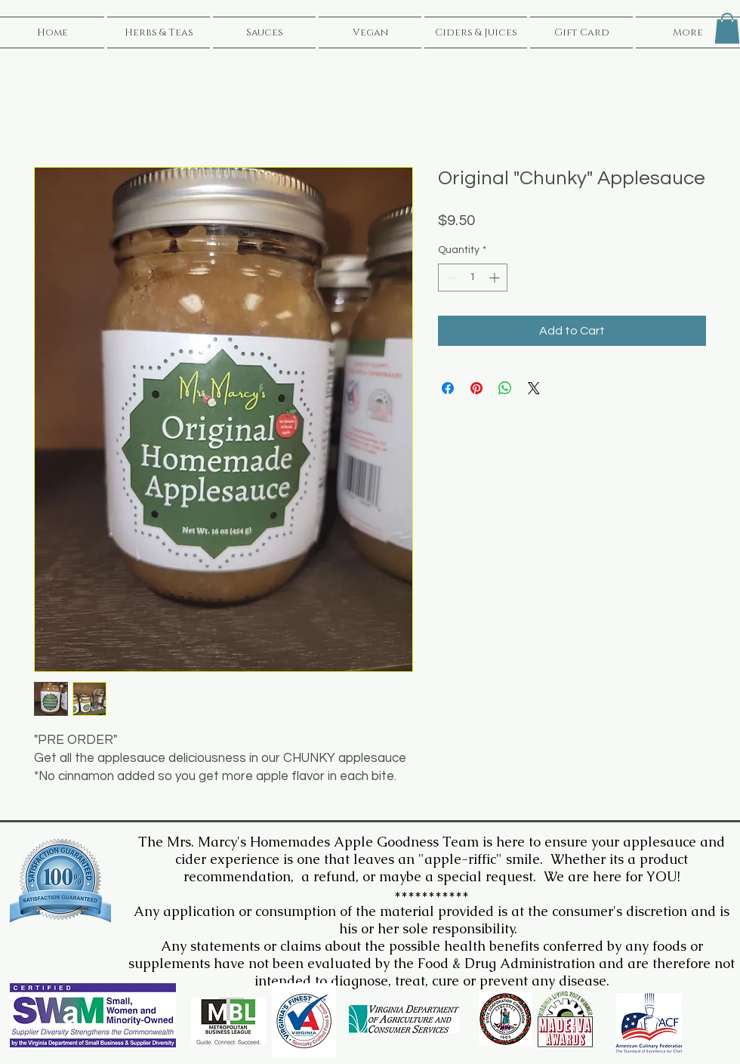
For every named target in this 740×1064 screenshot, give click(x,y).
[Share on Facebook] (448, 388)
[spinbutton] (472, 277)
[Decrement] (449, 277)
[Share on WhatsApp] (505, 388)
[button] (727, 28)
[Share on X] (534, 388)
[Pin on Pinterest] (476, 388)
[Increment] (495, 277)
